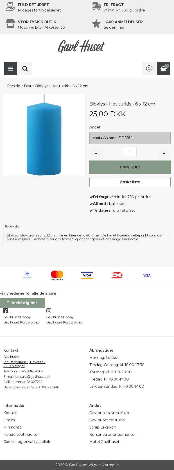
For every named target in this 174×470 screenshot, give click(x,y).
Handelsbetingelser (21, 434)
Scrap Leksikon (102, 427)
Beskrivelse (12, 226)
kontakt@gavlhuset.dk (32, 377)
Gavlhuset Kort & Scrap (21, 322)
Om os (9, 420)
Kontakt (10, 413)
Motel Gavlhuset (104, 442)
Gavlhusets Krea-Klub (109, 413)
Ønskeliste (130, 182)
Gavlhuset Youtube (107, 420)
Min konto (12, 427)
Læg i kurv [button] (130, 167)
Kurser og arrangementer (112, 434)
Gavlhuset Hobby (17, 317)
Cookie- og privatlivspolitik (26, 442)
